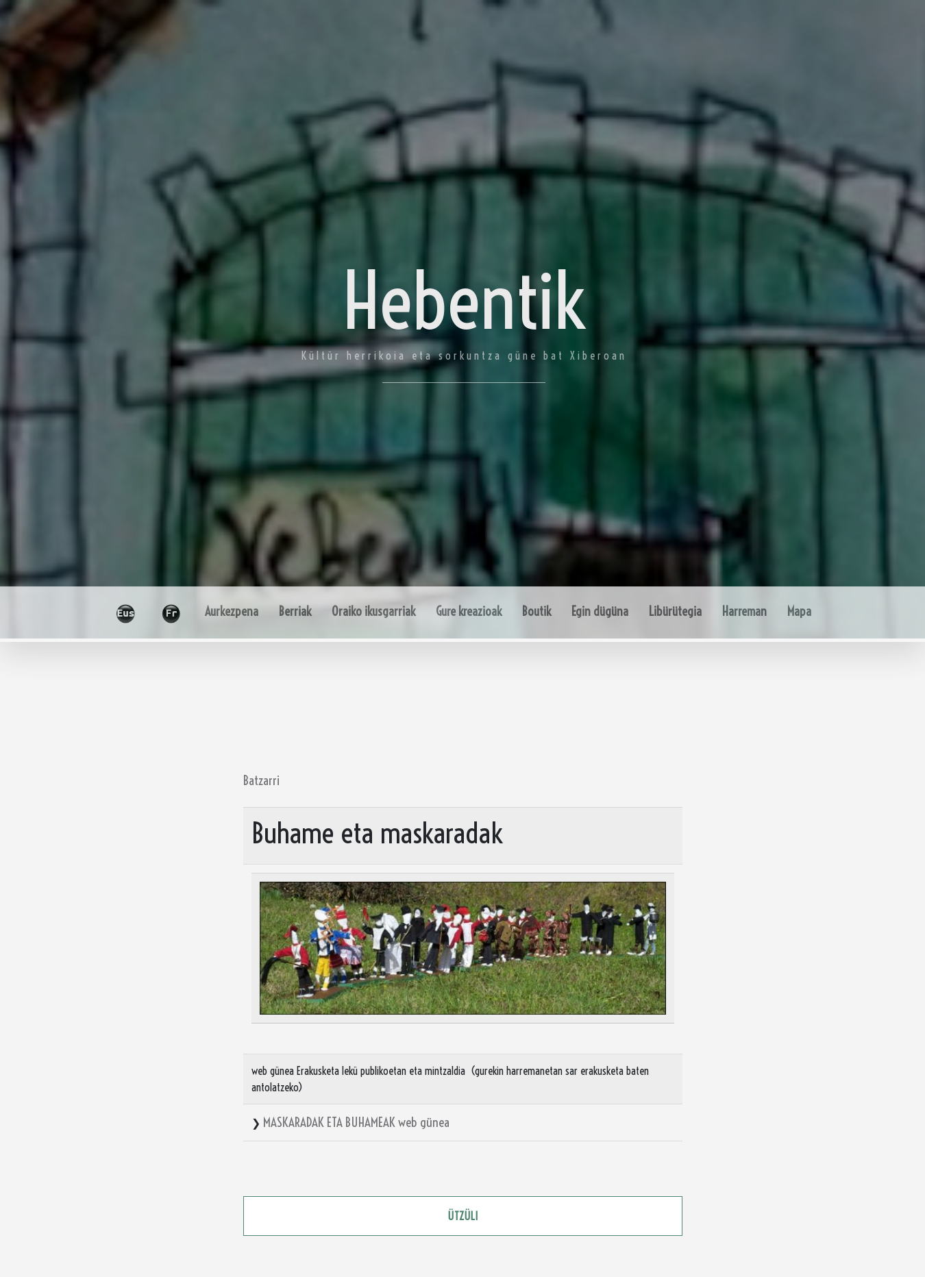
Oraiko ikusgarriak (373, 611)
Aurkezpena (231, 611)
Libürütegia (675, 611)
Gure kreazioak (469, 611)
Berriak (295, 611)
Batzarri (261, 780)
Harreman (744, 611)
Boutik (536, 611)
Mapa (799, 611)
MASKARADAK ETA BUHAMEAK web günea (356, 1122)
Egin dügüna (599, 611)
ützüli (462, 1216)
